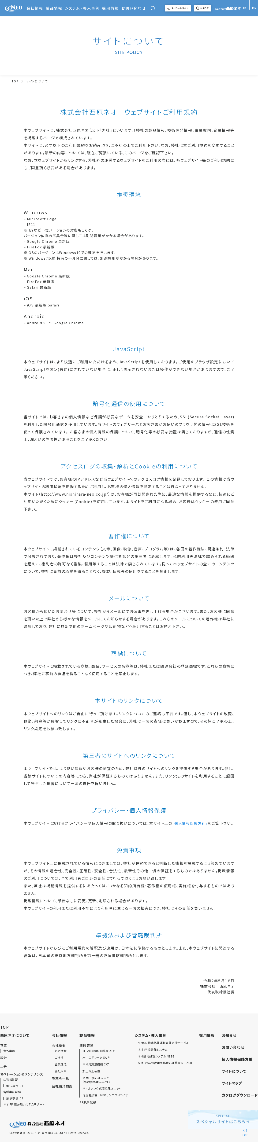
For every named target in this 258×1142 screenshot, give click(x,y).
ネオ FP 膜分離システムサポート (24, 1104)
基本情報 (61, 1051)
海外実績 (9, 1051)
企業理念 (61, 1064)
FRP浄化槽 (87, 1102)
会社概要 (59, 1045)
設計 (3, 1057)
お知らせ (229, 1035)
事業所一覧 (60, 1078)
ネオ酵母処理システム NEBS (156, 1056)
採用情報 (110, 8)
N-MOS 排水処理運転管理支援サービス (163, 1043)
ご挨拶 (59, 1057)
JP (244, 8)
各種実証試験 (12, 1092)
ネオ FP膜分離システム (153, 1049)
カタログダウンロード (240, 1095)
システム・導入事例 (82, 8)
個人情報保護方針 (237, 1059)
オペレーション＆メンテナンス (21, 1074)
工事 (3, 1066)
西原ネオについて (15, 1035)
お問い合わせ (133, 8)
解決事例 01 (14, 1085)
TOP (15, 81)
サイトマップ (232, 1083)
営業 (3, 1045)
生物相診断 (10, 1079)
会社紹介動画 (62, 1086)
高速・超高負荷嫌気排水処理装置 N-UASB (165, 1063)
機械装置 (86, 1045)
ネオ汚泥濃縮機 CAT (95, 1064)
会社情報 (34, 8)
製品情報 (54, 8)
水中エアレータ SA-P (96, 1057)
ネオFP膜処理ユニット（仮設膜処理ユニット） (96, 1080)
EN (254, 8)
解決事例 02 (14, 1098)
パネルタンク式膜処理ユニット (101, 1088)
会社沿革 (61, 1071)
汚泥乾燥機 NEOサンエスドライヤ (104, 1095)
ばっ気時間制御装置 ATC (98, 1051)
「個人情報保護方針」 (190, 823)
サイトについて (234, 1071)
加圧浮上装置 (91, 1071)
